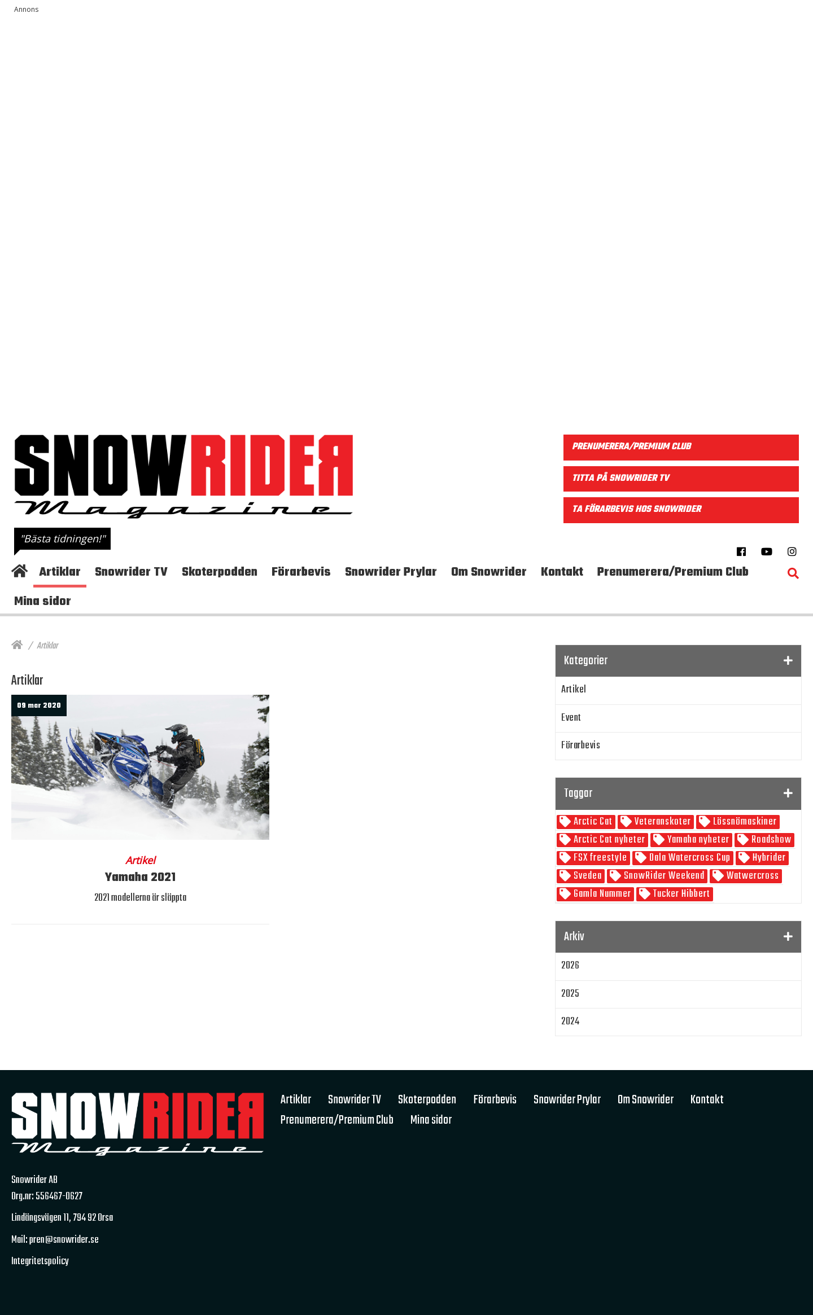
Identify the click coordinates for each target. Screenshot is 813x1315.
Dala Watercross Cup (689, 858)
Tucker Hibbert (680, 894)
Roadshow (770, 840)
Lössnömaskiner (744, 822)
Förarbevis (580, 746)
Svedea (586, 876)
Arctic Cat (592, 822)
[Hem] (17, 646)
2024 (570, 1022)
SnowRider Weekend (663, 876)
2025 (570, 994)
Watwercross (751, 876)
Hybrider (768, 858)
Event (571, 718)
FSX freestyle (599, 858)
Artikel (574, 690)
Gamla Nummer (601, 894)
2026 (570, 966)
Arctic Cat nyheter (608, 840)
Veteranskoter (661, 822)
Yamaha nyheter (697, 840)
